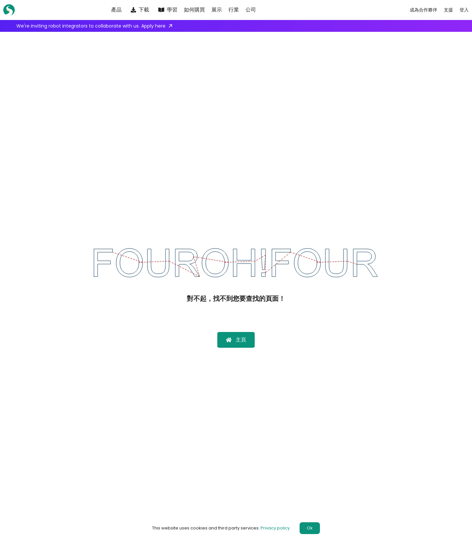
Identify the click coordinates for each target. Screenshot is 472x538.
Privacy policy (275, 528)
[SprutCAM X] (11, 10)
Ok (310, 528)
